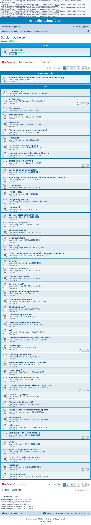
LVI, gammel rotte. (18, 474)
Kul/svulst (14, 138)
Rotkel (21, 232)
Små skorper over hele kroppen (24, 433)
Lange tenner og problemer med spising (28, 410)
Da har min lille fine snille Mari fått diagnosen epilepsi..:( (36, 253)
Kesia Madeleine (25, 420)
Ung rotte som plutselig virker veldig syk (29, 153)
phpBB (37, 519)
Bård (20, 217)
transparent (23, 404)
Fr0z (20, 225)
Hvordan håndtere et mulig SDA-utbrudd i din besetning (36, 77)
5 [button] (78, 68)
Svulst (12, 442)
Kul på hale (14, 245)
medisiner (14, 465)
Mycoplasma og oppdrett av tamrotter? (28, 130)
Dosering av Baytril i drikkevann (24, 322)
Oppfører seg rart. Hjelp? (21, 314)
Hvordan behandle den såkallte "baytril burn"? (32, 385)
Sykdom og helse (13, 37)
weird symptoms (17, 238)
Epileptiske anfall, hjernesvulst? (24, 291)
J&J (20, 317)
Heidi (21, 80)
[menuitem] (16, 27)
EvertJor (22, 124)
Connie (21, 140)
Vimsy (21, 187)
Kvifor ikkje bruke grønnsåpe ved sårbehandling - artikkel (37, 177)
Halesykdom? (15, 370)
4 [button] (74, 68)
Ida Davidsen (24, 301)
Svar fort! (13, 261)
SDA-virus (14, 122)
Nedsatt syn (15, 345)
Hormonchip (15, 207)
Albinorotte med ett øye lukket (24, 377)
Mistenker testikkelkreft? (21, 402)
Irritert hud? (15, 425)
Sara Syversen (24, 93)
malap (21, 271)
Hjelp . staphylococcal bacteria (24, 449)
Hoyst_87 (22, 286)
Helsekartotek (16, 50)
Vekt (11, 330)
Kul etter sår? (15, 192)
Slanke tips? (15, 417)
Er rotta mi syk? (17, 284)
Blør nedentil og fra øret (20, 299)
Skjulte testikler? (17, 307)
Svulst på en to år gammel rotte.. (25, 457)
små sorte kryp (16, 115)
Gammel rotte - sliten (19, 276)
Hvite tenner (15, 185)
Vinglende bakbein (18, 230)
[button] (59, 68)
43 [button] (84, 68)
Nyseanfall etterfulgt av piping (23, 145)
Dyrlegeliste (15, 99)
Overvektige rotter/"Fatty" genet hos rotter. (30, 338)
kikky (20, 396)
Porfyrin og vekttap (18, 199)
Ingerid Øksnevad (25, 255)
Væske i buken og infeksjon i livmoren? (28, 362)
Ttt (20, 209)
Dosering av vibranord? (20, 354)
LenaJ (21, 172)
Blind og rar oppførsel (20, 222)
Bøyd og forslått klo (18, 268)
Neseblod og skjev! (18, 394)
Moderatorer (15, 41)
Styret (21, 110)
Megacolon (14, 108)
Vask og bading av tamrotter (23, 170)
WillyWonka (23, 101)
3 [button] (71, 68)
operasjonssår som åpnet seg (23, 215)
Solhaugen (23, 324)
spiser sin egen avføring (21, 161)
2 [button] (67, 68)
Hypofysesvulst (16, 91)
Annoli (21, 117)
